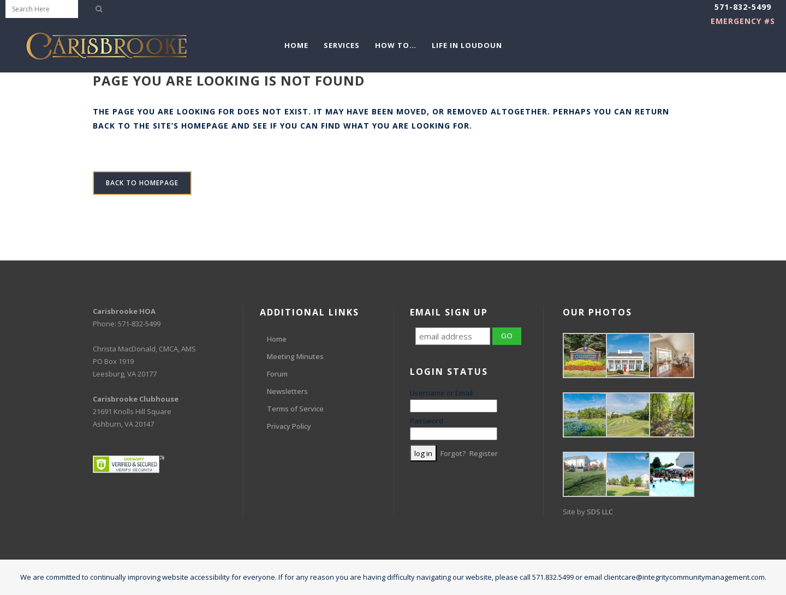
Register (483, 453)
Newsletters (287, 391)
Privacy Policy (289, 426)
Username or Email (441, 393)
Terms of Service (295, 409)
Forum (277, 374)
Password (426, 421)
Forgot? (453, 453)
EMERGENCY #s (743, 21)
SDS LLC (600, 512)
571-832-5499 (742, 7)
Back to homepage (142, 182)
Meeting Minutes (295, 356)
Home (277, 339)
